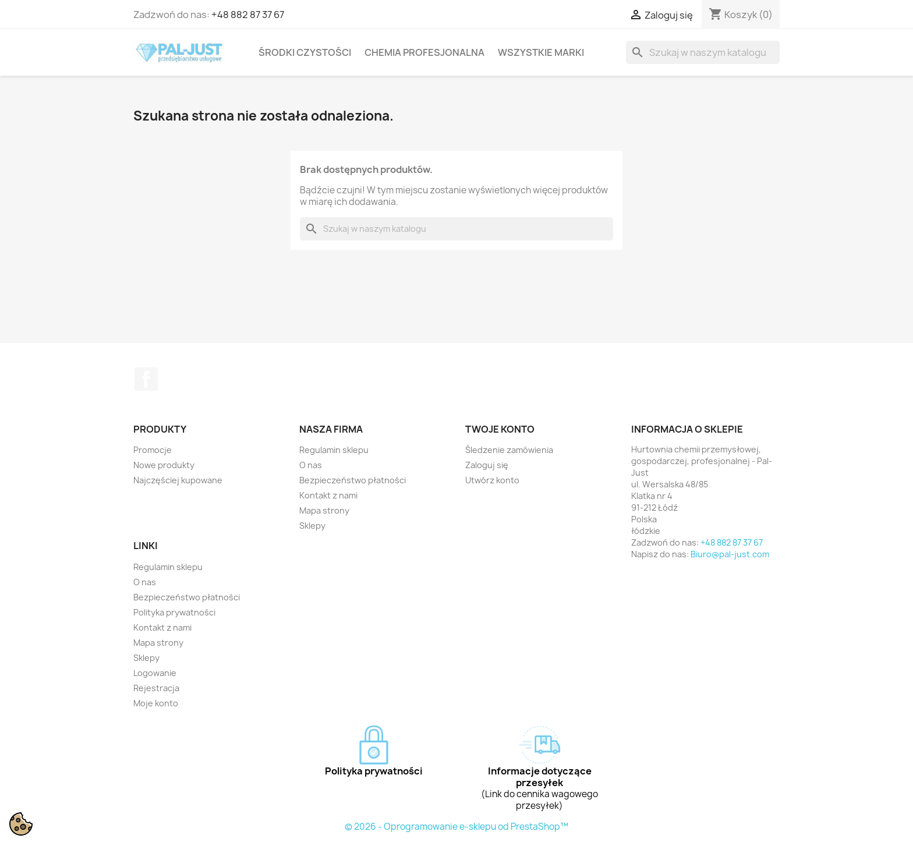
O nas (310, 464)
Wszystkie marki (541, 52)
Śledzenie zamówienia (509, 449)
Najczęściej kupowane (177, 480)
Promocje (152, 449)
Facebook (146, 379)
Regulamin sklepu (334, 449)
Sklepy (312, 525)
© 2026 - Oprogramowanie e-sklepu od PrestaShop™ (456, 826)
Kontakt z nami (328, 495)
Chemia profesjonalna (424, 52)
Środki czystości (305, 52)
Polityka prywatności (174, 612)
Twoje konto (500, 429)
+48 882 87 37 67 (247, 14)
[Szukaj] (703, 52)
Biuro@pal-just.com (730, 554)
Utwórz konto (492, 480)
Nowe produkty (163, 464)
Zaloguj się (486, 464)
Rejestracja (156, 688)
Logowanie (154, 672)
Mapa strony (324, 510)
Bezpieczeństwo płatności (352, 480)
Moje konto (155, 703)
